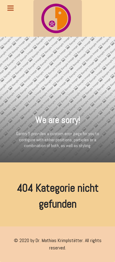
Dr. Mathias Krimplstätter (59, 240)
